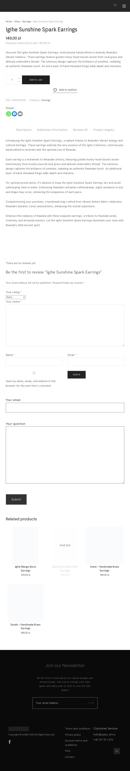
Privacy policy (73, 734)
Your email (65, 403)
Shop (17, 21)
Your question (65, 455)
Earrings (27, 21)
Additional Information (52, 130)
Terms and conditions (78, 728)
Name (10, 355)
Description (23, 130)
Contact (69, 757)
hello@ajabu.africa (104, 734)
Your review (14, 301)
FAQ (67, 750)
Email (72, 355)
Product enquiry (103, 130)
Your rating (14, 292)
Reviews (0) (80, 130)
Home (9, 21)
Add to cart (36, 79)
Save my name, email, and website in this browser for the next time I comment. (31, 383)
